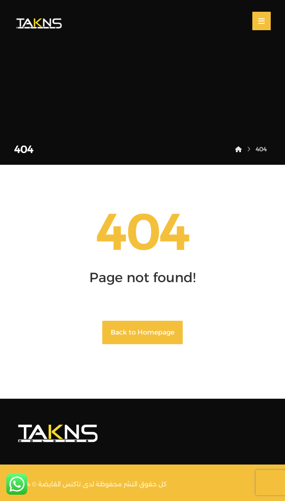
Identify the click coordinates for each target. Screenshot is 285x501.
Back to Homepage (142, 332)
